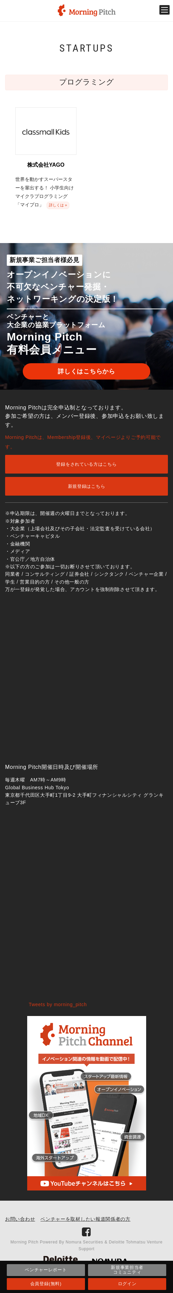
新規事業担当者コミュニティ (127, 1270)
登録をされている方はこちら (86, 464)
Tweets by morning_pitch (58, 1004)
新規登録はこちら (86, 486)
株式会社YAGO (46, 165)
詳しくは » (58, 205)
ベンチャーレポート (46, 1269)
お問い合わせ (20, 1219)
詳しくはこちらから (86, 371)
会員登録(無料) (46, 1283)
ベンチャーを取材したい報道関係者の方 (85, 1219)
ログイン (127, 1283)
